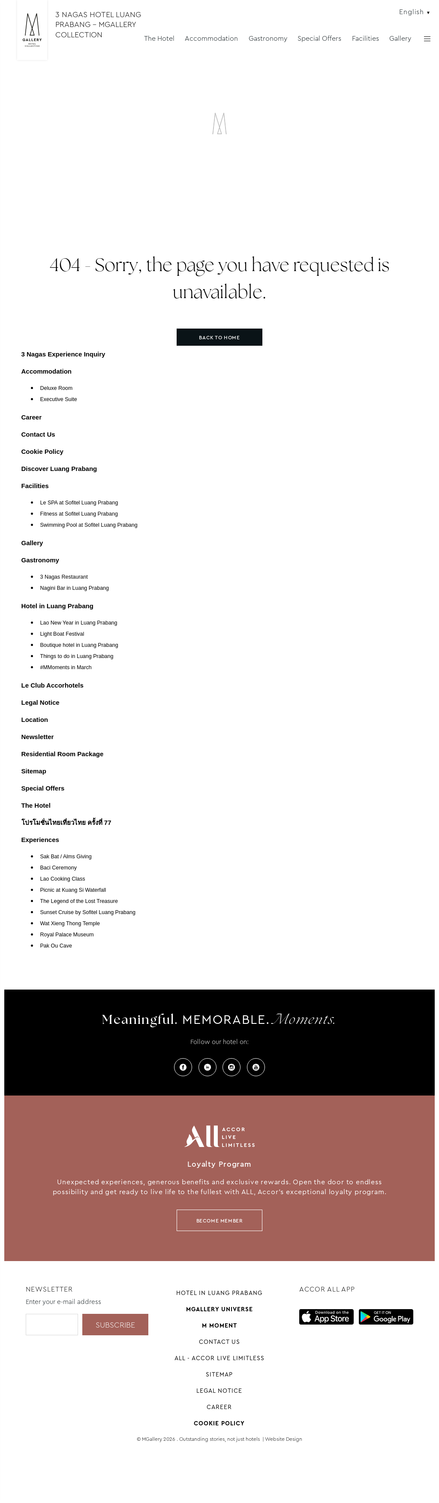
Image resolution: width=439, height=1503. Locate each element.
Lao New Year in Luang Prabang (78, 623)
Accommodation (211, 38)
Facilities (365, 38)
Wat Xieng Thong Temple (70, 924)
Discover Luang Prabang (59, 468)
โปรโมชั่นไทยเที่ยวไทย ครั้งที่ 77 (66, 822)
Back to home (219, 337)
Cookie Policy (42, 451)
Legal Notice (40, 702)
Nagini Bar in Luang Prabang (74, 588)
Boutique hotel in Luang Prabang (79, 645)
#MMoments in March (66, 667)
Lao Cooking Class (62, 879)
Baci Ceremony (58, 868)
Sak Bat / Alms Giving (66, 857)
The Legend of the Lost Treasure (79, 901)
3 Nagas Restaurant (64, 577)
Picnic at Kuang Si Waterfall (73, 890)
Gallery (400, 38)
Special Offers (319, 38)
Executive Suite (58, 399)
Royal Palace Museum (67, 935)
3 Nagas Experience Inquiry (63, 354)
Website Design (283, 1439)
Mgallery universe (219, 1309)
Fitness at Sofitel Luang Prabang (79, 514)
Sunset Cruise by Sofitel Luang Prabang (87, 912)
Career (31, 417)
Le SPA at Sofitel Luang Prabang (79, 503)
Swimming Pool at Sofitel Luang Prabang (89, 525)
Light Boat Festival (62, 634)
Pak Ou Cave (56, 946)
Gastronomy (268, 38)
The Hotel (159, 38)
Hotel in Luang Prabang (57, 606)
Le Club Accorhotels (52, 685)
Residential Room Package (62, 754)
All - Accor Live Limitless (219, 1358)
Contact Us (38, 434)
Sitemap (33, 771)
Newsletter (37, 736)
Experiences (40, 839)
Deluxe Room (56, 388)
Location (34, 719)
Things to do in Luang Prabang (77, 656)
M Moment (219, 1325)
